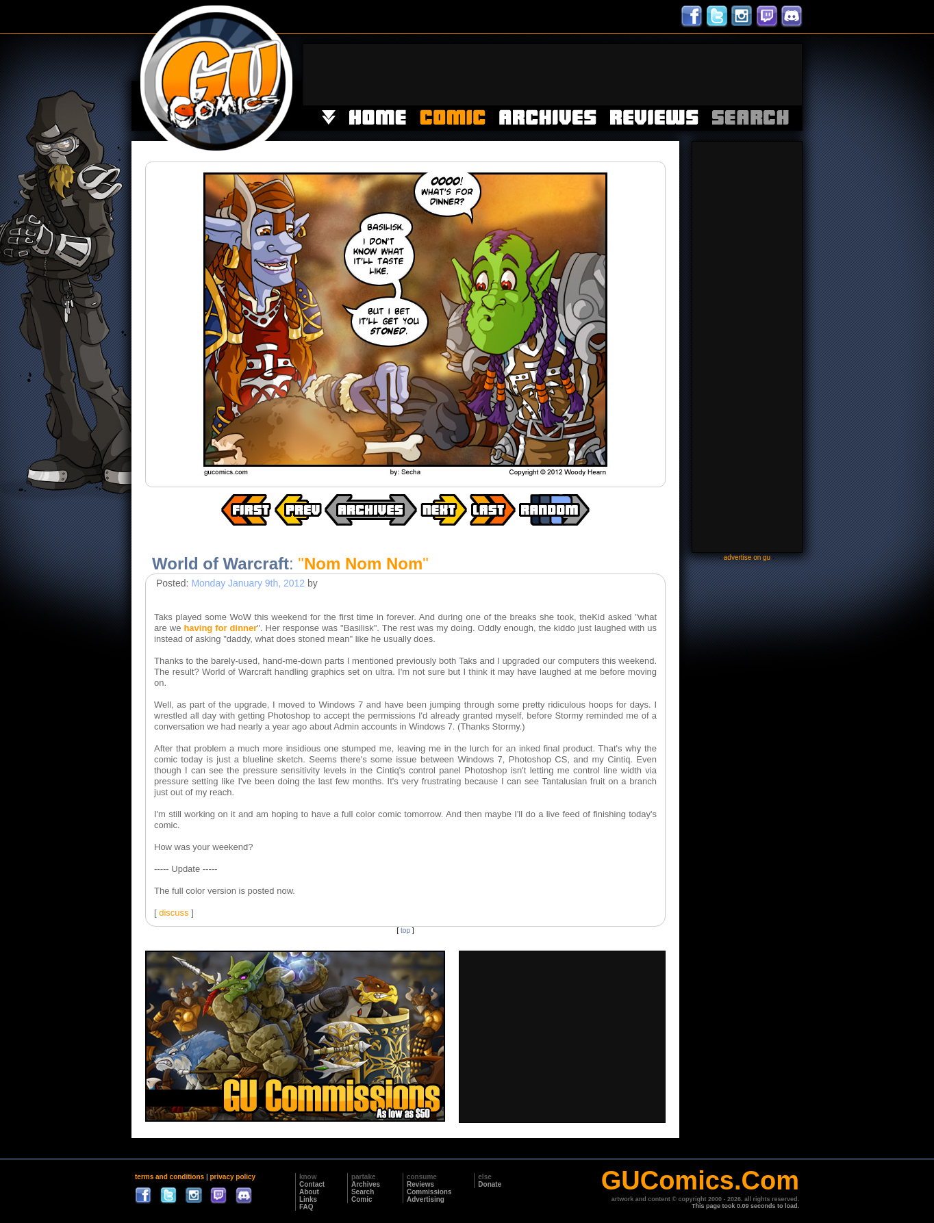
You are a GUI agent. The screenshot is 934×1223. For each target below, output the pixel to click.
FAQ (306, 1207)
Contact (312, 1184)
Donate (489, 1184)
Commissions (429, 1192)
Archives (365, 1184)
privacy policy (232, 1177)
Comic (362, 1199)
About (309, 1192)
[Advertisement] (552, 74)
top (405, 930)
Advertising (425, 1199)
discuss (173, 912)
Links (308, 1199)
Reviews (420, 1184)
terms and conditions (169, 1177)
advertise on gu (747, 557)
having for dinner (220, 628)
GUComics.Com (700, 1180)
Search (362, 1192)
